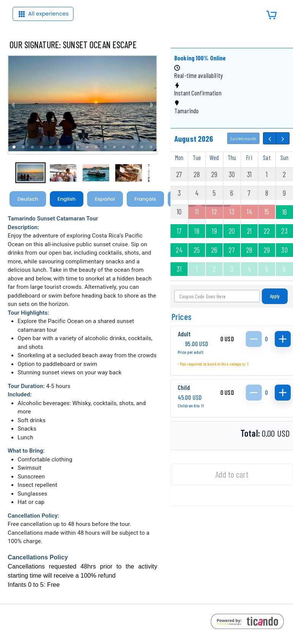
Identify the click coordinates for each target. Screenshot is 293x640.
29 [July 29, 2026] (214, 174)
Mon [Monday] (179, 157)
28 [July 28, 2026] (197, 174)
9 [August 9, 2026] (284, 193)
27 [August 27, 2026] (231, 250)
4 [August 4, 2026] (196, 193)
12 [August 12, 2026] (214, 211)
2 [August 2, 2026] (284, 174)
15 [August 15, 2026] (266, 211)
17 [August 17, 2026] (179, 231)
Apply (275, 296)
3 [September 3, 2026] (231, 269)
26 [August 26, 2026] (214, 250)
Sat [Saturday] (266, 157)
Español (105, 199)
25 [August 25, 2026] (197, 250)
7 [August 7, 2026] (249, 193)
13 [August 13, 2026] (231, 211)
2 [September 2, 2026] (214, 269)
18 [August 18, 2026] (196, 231)
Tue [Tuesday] (197, 157)
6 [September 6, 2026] (284, 269)
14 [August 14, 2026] (249, 211)
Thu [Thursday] (232, 157)
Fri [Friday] (249, 157)
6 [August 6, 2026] (231, 193)
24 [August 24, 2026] (179, 250)
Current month (243, 138)
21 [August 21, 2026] (249, 231)
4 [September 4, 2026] (249, 269)
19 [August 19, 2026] (214, 231)
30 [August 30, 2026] (284, 250)
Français (145, 199)
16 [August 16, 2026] (284, 212)
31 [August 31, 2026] (179, 269)
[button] (23, 147)
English (66, 199)
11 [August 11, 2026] (197, 211)
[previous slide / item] (13, 105)
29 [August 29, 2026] (267, 250)
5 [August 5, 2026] (214, 193)
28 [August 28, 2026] (249, 250)
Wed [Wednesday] (214, 157)
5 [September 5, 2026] (266, 269)
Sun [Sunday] (284, 157)
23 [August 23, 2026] (284, 231)
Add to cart (231, 474)
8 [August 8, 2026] (266, 193)
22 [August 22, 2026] (267, 231)
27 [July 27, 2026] (179, 174)
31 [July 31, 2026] (249, 174)
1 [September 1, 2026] (196, 269)
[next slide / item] (151, 105)
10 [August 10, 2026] (179, 211)
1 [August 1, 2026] (267, 174)
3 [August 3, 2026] (179, 193)
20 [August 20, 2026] (232, 231)
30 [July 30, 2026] (232, 174)
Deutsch (28, 199)
